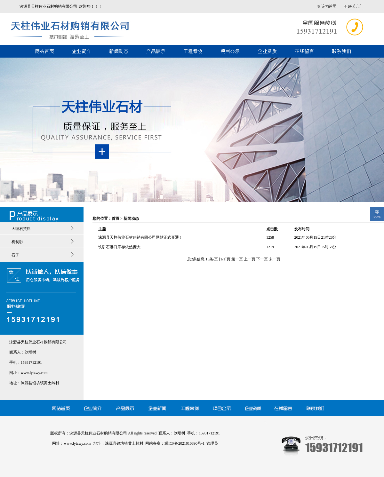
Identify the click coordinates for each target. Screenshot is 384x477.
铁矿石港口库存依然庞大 (119, 247)
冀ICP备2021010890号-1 (184, 443)
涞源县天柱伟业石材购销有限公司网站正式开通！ (140, 237)
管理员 (212, 443)
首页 (115, 218)
